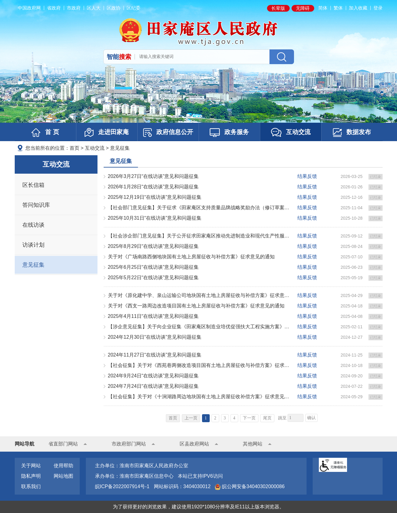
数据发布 (352, 132)
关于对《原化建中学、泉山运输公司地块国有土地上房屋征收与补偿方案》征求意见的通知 (200, 295)
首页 (74, 148)
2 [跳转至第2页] (215, 418)
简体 (322, 7)
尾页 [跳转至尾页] (267, 418)
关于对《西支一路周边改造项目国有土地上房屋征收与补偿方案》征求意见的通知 (196, 305)
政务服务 (229, 132)
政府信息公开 (168, 132)
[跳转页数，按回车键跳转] (295, 418)
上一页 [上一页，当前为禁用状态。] (191, 418)
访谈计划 (33, 245)
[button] (278, 8)
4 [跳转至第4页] (234, 418)
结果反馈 (307, 176)
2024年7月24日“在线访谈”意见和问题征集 (153, 386)
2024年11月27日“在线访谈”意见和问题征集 (155, 354)
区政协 (113, 7)
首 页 (45, 132)
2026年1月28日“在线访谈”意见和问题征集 (153, 186)
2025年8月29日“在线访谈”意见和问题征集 (153, 246)
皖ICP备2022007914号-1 (122, 486)
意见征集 (120, 148)
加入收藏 (358, 7)
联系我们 (31, 486)
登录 (378, 7)
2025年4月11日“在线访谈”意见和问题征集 (153, 316)
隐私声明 (31, 476)
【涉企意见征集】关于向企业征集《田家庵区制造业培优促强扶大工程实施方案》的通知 (200, 326)
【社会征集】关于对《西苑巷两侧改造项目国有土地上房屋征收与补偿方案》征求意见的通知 (200, 365)
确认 (311, 417)
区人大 (94, 7)
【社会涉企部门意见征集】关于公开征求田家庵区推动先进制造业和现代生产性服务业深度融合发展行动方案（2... (200, 235)
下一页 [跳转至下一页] (249, 418)
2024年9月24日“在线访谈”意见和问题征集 (153, 375)
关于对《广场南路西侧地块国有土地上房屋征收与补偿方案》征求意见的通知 (191, 256)
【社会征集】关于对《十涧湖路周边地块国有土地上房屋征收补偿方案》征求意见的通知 (200, 396)
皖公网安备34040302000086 (252, 486)
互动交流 (291, 132)
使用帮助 (63, 465)
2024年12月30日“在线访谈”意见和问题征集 (155, 337)
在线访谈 (33, 225)
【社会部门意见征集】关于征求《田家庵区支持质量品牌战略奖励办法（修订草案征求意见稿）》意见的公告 (200, 207)
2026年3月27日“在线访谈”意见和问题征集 (153, 176)
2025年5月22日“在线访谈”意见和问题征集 (153, 277)
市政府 (74, 7)
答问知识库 (36, 205)
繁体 (338, 7)
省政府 (54, 7)
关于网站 (31, 465)
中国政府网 (29, 7)
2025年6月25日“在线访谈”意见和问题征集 (153, 267)
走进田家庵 (107, 132)
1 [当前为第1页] (206, 418)
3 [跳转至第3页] (225, 418)
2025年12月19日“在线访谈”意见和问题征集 (155, 197)
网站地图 (63, 476)
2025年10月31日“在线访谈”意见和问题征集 (155, 218)
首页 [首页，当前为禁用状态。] (173, 418)
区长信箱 (33, 185)
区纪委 (133, 7)
